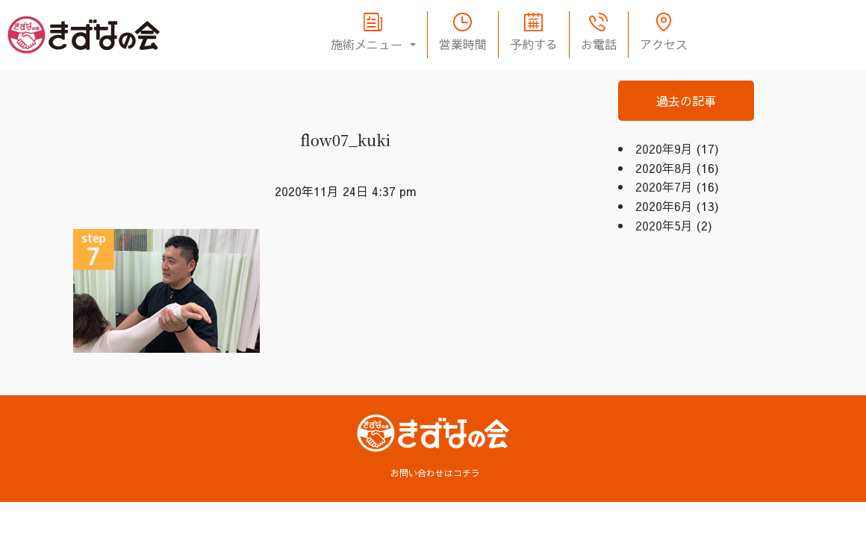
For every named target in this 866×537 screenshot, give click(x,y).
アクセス (664, 44)
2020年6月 (664, 206)
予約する (534, 44)
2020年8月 (664, 168)
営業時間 (463, 44)
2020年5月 (664, 225)
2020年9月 (664, 148)
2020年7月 (664, 186)
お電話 (599, 44)
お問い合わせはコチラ (435, 473)
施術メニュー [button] (368, 44)
